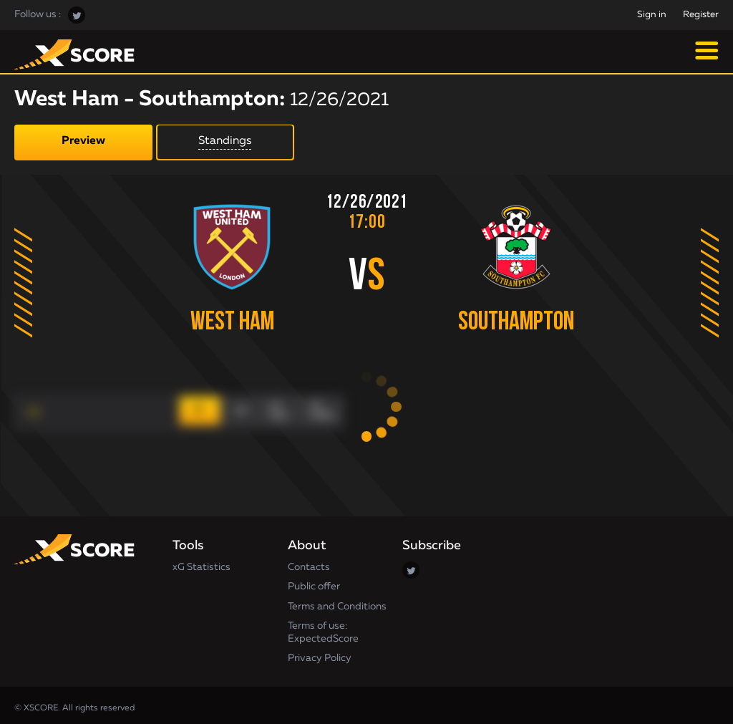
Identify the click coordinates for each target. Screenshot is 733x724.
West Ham (228, 322)
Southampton (524, 322)
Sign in (651, 14)
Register (701, 14)
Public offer (314, 581)
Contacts (309, 561)
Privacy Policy (319, 653)
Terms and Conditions (337, 601)
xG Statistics (201, 561)
